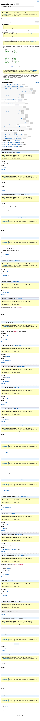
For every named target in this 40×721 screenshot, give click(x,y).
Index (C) (2, 0)
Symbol (19, 157)
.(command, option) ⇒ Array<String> (15, 133)
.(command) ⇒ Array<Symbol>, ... (13, 131)
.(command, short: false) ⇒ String (15, 93)
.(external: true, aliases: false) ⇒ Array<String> (16, 97)
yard (22, 719)
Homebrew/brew (5, 14)
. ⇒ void (12, 139)
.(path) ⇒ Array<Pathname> (11, 111)
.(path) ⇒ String (12, 90)
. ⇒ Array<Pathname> (12, 121)
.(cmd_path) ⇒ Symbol (11, 89)
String (13, 70)
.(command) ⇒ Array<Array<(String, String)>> (17, 95)
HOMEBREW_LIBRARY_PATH (12, 30)
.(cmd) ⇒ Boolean (10, 147)
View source (3, 217)
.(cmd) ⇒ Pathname (10, 99)
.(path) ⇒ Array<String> (13, 113)
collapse (37, 22)
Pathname (26, 30)
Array (17, 221)
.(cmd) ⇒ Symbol (8, 129)
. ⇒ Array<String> (10, 101)
